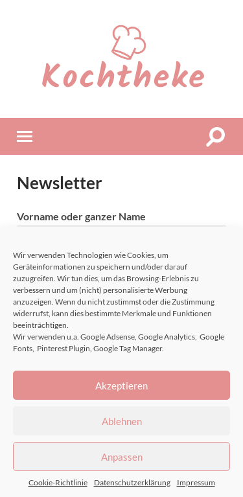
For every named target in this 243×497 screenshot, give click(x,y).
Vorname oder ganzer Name (81, 216)
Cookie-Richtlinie (58, 482)
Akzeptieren (121, 385)
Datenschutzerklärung (132, 482)
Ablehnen (122, 421)
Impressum (196, 482)
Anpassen (122, 457)
